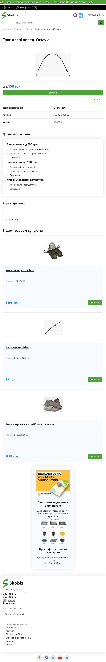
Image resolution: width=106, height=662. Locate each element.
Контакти (10, 631)
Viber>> (11, 600)
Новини (10, 641)
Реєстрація (25, 7)
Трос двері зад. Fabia (17, 347)
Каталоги (18, 29)
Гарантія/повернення (17, 624)
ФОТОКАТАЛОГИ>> (53, 563)
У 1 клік (97, 99)
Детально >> (53, 519)
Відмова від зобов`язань (18, 637)
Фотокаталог (12, 627)
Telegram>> (9, 603)
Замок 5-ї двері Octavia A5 (20, 270)
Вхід (10, 7)
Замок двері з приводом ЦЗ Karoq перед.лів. (30, 424)
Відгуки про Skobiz (15, 634)
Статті (9, 644)
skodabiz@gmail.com (12, 608)
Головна (7, 29)
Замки (28, 29)
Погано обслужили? (14, 614)
